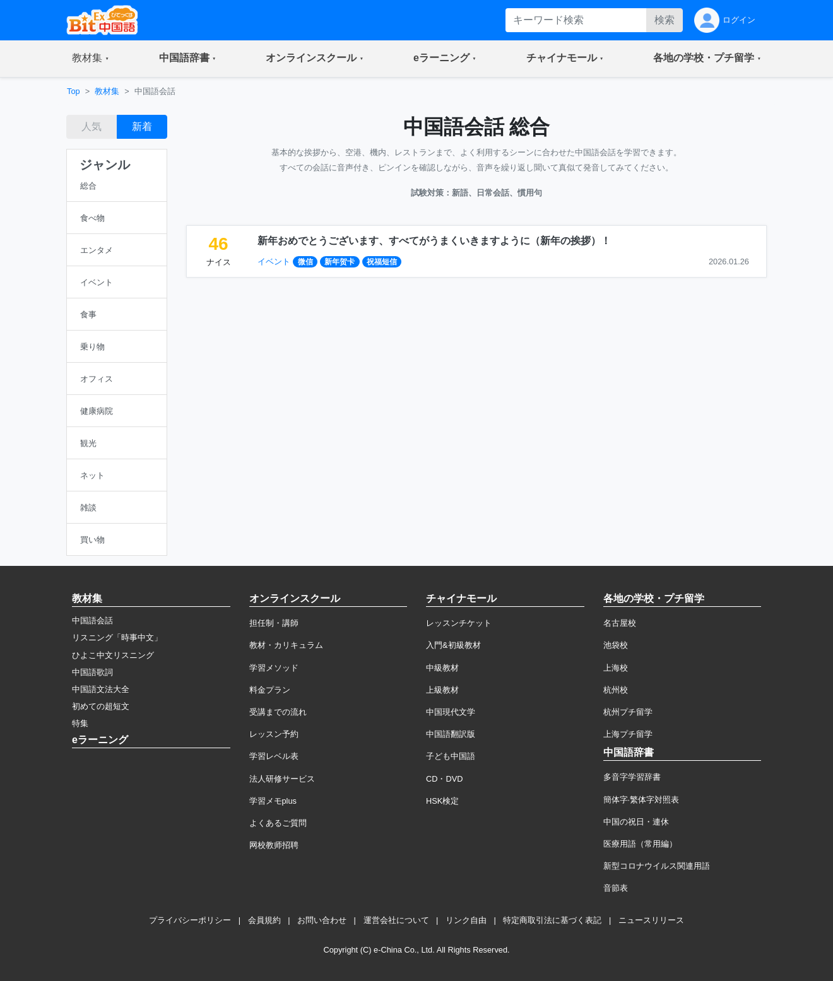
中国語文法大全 (100, 689)
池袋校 (615, 645)
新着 (142, 126)
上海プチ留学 (628, 734)
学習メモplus (273, 801)
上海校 (615, 668)
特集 (80, 723)
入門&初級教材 (453, 645)
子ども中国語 (450, 756)
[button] (90, 58)
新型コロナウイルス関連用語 (656, 866)
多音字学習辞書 (632, 777)
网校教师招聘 (273, 845)
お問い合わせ (321, 920)
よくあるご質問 (278, 823)
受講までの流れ (278, 712)
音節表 (615, 888)
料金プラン (269, 690)
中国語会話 (92, 620)
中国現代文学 (450, 712)
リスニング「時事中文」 (117, 637)
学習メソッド (273, 668)
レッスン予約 (273, 734)
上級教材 (442, 690)
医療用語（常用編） (640, 844)
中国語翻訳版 (450, 734)
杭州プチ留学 (628, 712)
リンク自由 (466, 920)
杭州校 (615, 690)
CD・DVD (444, 779)
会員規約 (264, 920)
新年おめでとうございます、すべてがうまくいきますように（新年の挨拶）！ (434, 240)
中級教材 (442, 668)
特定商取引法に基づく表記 (552, 920)
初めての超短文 (100, 706)
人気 (91, 126)
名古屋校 (619, 623)
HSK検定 (442, 801)
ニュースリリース (651, 920)
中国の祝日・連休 (636, 821)
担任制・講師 (273, 623)
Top (73, 91)
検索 (664, 20)
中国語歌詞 (92, 672)
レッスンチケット (459, 623)
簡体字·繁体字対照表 (641, 799)
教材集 (107, 91)
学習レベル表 (273, 756)
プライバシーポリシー (190, 920)
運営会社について (396, 920)
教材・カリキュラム (286, 645)
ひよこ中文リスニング (113, 655)
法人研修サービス (282, 779)
